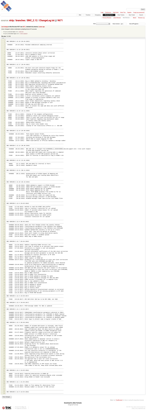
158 (4, 299)
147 (4, 281)
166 (4, 313)
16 (4, 65)
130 (4, 253)
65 (4, 145)
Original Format (73, 405)
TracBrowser (119, 400)
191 (4, 354)
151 (4, 288)
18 (4, 68)
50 (4, 121)
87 (4, 182)
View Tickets (121, 15)
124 (4, 243)
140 (4, 269)
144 (4, 276)
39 (4, 102)
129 (4, 251)
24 (4, 78)
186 (4, 346)
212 (4, 388)
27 (4, 83)
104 (4, 210)
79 (4, 169)
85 (4, 179)
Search (141, 15)
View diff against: (137, 24)
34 (4, 94)
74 (4, 160)
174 (4, 326)
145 (4, 278)
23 (4, 76)
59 (4, 136)
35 (4, 96)
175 (4, 327)
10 (4, 55)
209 (4, 383)
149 (4, 284)
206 (4, 379)
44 (4, 111)
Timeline (88, 15)
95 (4, 195)
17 (4, 66)
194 (4, 359)
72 (4, 157)
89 (4, 185)
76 (4, 164)
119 (4, 235)
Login (102, 12)
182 (4, 339)
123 (4, 241)
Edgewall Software (22, 408)
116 (4, 230)
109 (4, 218)
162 (4, 306)
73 (4, 159)
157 (4, 298)
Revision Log (141, 17)
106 (4, 213)
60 (4, 137)
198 (4, 365)
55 (4, 129)
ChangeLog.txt (46, 20)
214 (4, 392)
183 (4, 341)
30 (4, 88)
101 (4, 205)
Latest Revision (117, 17)
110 (4, 220)
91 (4, 188)
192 (4, 355)
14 (4, 61)
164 (4, 309)
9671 (60, 20)
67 (4, 149)
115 (4, 228)
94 (4, 193)
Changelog (98, 15)
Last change (4, 26)
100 (4, 203)
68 (4, 150)
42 (4, 107)
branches (20, 20)
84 (4, 177)
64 (4, 144)
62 (4, 140)
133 (4, 258)
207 (4, 380)
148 (4, 283)
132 (4, 256)
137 (4, 265)
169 (4, 317)
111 (4, 222)
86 (4, 180)
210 (4, 385)
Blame (134, 17)
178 (4, 332)
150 (4, 286)
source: (5, 20)
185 (4, 344)
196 (4, 362)
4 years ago (41, 26)
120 (4, 236)
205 (4, 377)
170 (4, 319)
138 (4, 266)
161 (4, 304)
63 (4, 142)
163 (4, 308)
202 (4, 372)
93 (4, 192)
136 (4, 263)
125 (4, 245)
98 (4, 200)
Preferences (108, 12)
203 (4, 374)
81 (4, 172)
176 (4, 329)
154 (4, 293)
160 (4, 303)
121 (4, 238)
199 (4, 367)
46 (4, 114)
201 (4, 370)
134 (4, 260)
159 (4, 301)
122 (4, 240)
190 (4, 352)
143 (4, 274)
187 (4, 347)
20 (4, 71)
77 (4, 165)
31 (4, 89)
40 (4, 104)
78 (4, 167)
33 (4, 93)
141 (4, 271)
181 (4, 337)
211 (4, 387)
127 (4, 248)
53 (4, 126)
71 (4, 155)
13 (4, 60)
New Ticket (132, 15)
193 (4, 357)
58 (4, 134)
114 (4, 226)
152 (4, 289)
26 (4, 81)
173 (4, 324)
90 (4, 187)
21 (4, 73)
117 (4, 231)
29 (4, 86)
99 (4, 202)
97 (4, 198)
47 (4, 116)
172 (4, 322)
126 (4, 246)
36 (4, 98)
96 (4, 197)
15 (4, 63)
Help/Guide (115, 12)
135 (4, 261)
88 (4, 183)
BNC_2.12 (32, 20)
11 (4, 56)
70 (4, 154)
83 (4, 175)
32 (4, 91)
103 (4, 208)
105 (4, 212)
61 (4, 139)
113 (4, 225)
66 (4, 147)
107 (4, 215)
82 (4, 174)
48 (4, 117)
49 (4, 119)
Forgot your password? (139, 12)
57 (4, 132)
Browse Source (109, 15)
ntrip (11, 20)
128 (4, 250)
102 (4, 207)
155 (4, 294)
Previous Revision (107, 17)
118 (4, 233)
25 (4, 79)
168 (4, 316)
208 (4, 382)
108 (4, 217)
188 (4, 349)
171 (4, 321)
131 (4, 255)
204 (4, 375)
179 (4, 334)
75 (4, 162)
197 (4, 364)
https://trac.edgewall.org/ (138, 408)
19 (4, 69)
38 (4, 101)
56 (4, 131)
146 (4, 279)
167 (4, 314)
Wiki (80, 15)
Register (129, 12)
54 (4, 127)
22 (4, 74)
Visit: (94, 23)
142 (4, 273)
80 (4, 170)
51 (4, 122)
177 (4, 331)
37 (4, 99)
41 (4, 106)
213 (4, 390)
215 (4, 393)
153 (4, 291)
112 (4, 223)
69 (4, 152)
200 (4, 369)
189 (4, 350)
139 (4, 268)
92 (4, 190)
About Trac (123, 12)
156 (4, 296)
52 (4, 124)
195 (4, 360)
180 (4, 336)
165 (4, 311)
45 (4, 112)
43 (4, 109)
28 (4, 84)
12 (4, 58)
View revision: (116, 24)
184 (4, 342)
